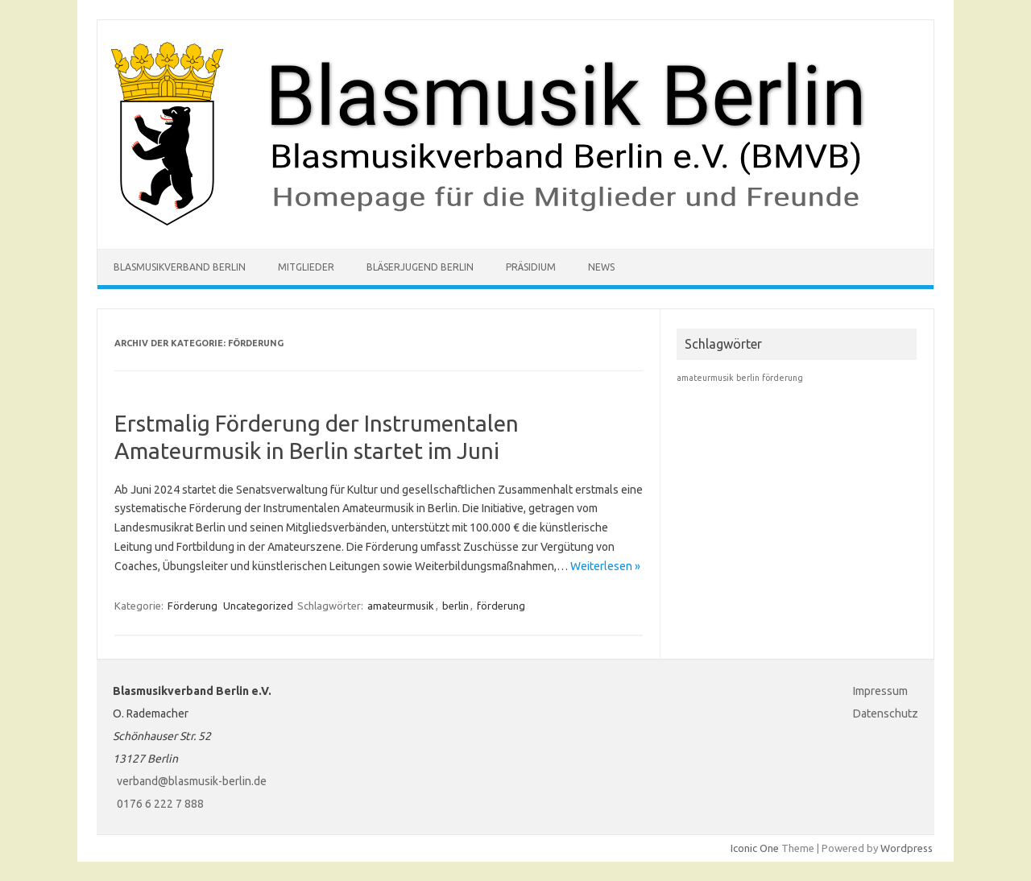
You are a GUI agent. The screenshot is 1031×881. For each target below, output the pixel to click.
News (601, 267)
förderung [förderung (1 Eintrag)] (782, 378)
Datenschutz (885, 713)
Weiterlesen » (605, 566)
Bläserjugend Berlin (420, 267)
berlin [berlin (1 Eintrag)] (748, 378)
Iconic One (755, 848)
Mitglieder (306, 267)
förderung (501, 605)
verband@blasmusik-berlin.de (192, 781)
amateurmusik (400, 605)
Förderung (192, 605)
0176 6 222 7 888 (160, 803)
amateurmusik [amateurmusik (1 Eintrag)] (705, 378)
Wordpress (906, 848)
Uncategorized (258, 605)
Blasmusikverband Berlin (180, 267)
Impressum (880, 691)
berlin (455, 605)
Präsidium (531, 267)
